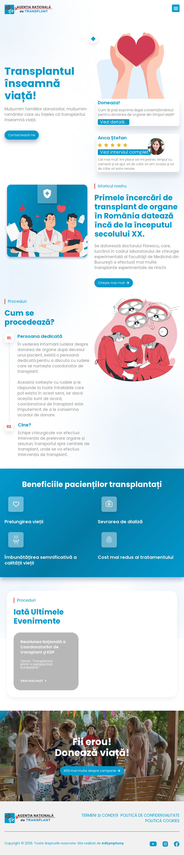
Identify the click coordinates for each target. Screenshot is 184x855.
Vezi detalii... (113, 122)
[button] (175, 8)
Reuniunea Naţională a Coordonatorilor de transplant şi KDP (43, 647)
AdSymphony (113, 843)
